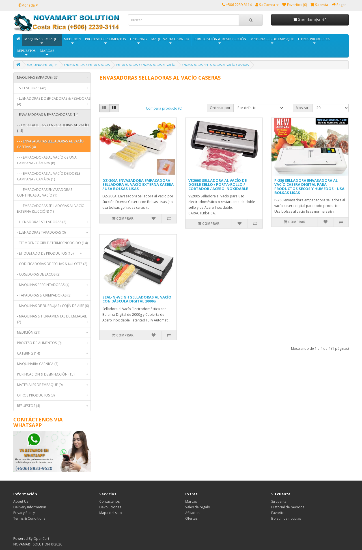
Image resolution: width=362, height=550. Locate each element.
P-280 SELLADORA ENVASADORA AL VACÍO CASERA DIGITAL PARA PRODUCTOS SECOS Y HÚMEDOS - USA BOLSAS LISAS (309, 186)
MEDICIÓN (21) (53, 332)
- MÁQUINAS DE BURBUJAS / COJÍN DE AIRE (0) (53, 305)
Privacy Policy (24, 512)
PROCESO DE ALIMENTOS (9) (53, 343)
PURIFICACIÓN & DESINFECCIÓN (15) (53, 374)
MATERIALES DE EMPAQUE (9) (53, 385)
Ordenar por (220, 107)
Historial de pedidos (287, 507)
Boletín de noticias (286, 518)
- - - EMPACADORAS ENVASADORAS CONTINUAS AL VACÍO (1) (44, 192)
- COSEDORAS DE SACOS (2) (38, 274)
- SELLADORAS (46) (53, 88)
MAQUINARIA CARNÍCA (170, 41)
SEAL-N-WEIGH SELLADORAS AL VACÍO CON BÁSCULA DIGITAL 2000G (136, 299)
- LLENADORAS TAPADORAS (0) (53, 232)
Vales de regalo (197, 507)
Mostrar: (302, 107)
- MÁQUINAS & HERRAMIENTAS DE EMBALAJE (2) (53, 320)
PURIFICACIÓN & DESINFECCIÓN (219, 41)
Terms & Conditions (29, 518)
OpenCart (41, 538)
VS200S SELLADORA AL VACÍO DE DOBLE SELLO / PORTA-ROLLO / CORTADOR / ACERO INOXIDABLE (218, 184)
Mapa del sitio (110, 512)
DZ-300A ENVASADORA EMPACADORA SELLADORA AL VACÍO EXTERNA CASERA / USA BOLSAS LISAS (138, 184)
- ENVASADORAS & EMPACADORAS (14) (53, 115)
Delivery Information (29, 507)
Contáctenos (109, 501)
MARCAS (47, 53)
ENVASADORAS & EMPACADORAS (87, 65)
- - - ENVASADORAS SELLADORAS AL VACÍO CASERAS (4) (50, 144)
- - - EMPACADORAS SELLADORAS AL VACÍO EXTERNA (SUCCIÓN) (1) (51, 208)
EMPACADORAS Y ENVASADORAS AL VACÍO (145, 65)
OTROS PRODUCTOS (314, 41)
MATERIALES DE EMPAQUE (272, 41)
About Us (20, 501)
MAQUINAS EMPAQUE (42, 41)
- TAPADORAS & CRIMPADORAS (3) (53, 295)
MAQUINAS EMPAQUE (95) (53, 78)
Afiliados (192, 512)
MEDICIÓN (72, 41)
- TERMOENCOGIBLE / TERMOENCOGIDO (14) (53, 244)
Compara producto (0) (164, 108)
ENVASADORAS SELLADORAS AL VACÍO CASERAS (215, 65)
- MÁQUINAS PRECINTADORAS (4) (53, 285)
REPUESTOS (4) (53, 406)
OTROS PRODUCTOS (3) (53, 395)
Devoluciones (110, 507)
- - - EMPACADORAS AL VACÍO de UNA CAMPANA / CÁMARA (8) (47, 160)
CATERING (138, 41)
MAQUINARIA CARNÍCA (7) (53, 364)
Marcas (191, 501)
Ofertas (191, 518)
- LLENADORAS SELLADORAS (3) (53, 222)
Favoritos (278, 512)
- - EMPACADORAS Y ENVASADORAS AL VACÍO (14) (53, 129)
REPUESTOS (26, 53)
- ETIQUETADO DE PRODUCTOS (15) (50, 253)
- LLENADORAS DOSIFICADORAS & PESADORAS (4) (53, 102)
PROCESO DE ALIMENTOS (105, 41)
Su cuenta (278, 501)
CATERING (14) (53, 353)
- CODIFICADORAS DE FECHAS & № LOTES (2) (53, 265)
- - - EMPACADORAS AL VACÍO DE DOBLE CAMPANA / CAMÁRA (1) (48, 176)
